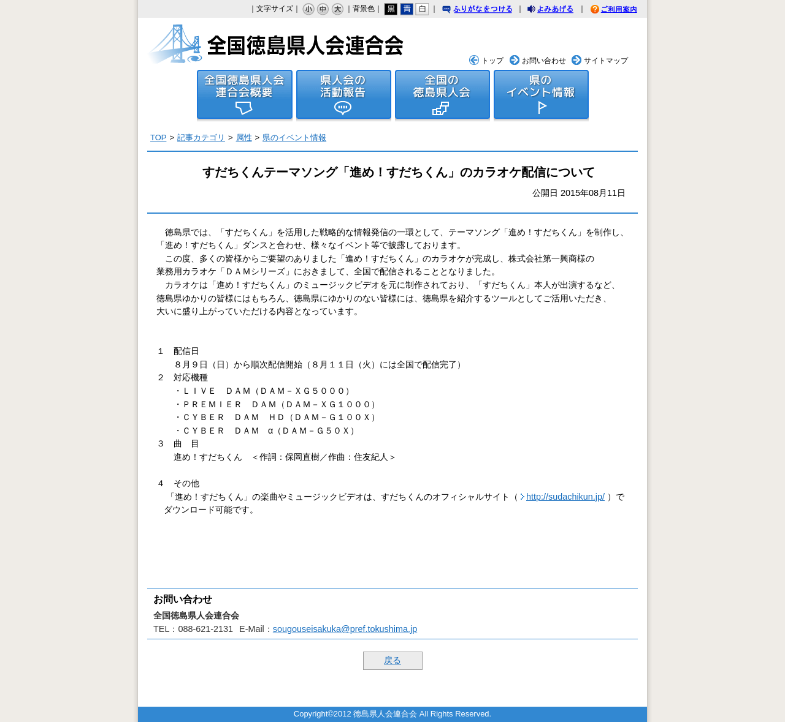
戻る (392, 660)
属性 (244, 137)
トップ (492, 60)
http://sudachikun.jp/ (565, 497)
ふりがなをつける (489, 9)
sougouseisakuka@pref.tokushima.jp (345, 629)
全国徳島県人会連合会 (276, 44)
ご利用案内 (613, 9)
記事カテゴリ (201, 137)
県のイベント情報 (294, 137)
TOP (158, 137)
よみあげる (561, 10)
